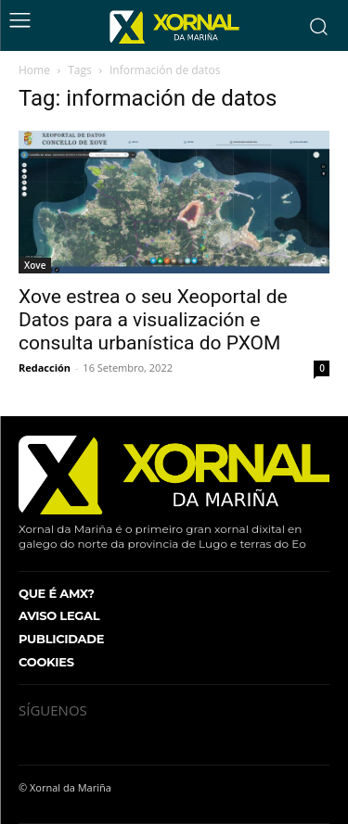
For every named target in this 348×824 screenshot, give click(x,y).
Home (34, 70)
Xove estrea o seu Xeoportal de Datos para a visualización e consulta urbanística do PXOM (153, 319)
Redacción (45, 367)
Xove (34, 265)
